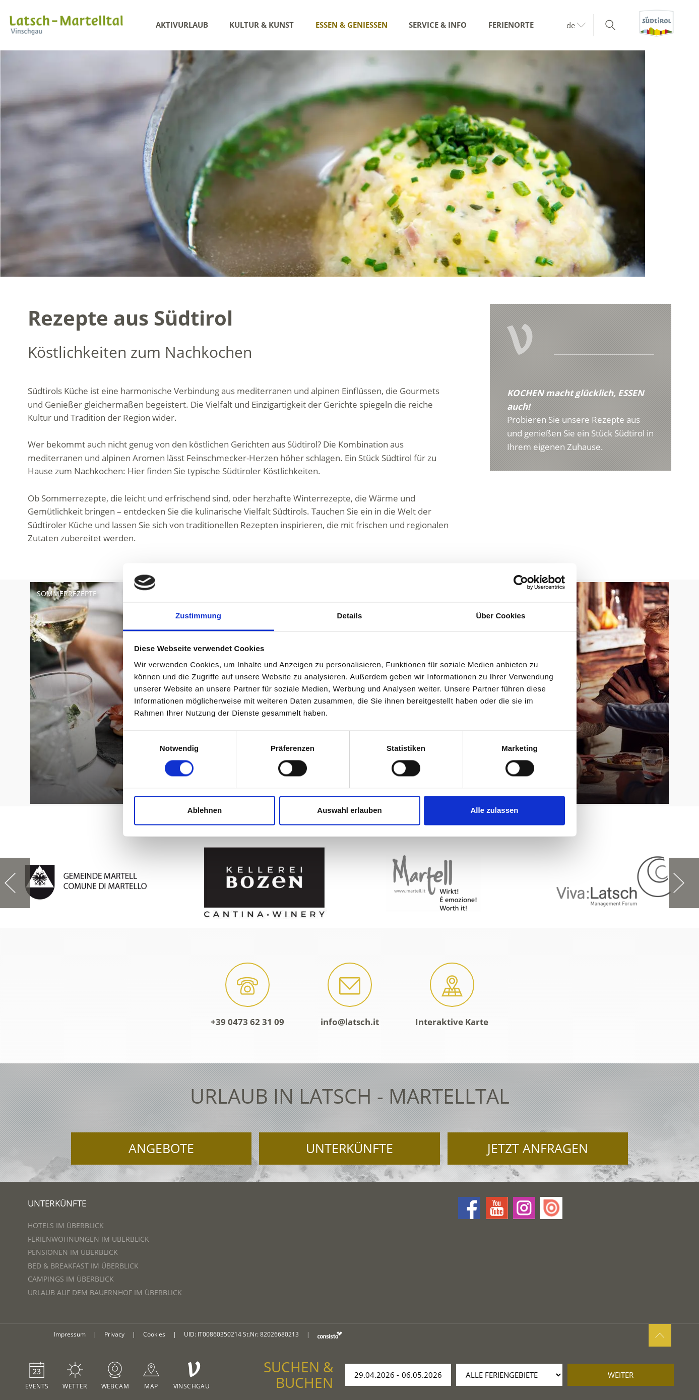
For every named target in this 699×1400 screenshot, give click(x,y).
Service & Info (438, 25)
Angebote (161, 1148)
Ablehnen (204, 810)
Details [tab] (349, 615)
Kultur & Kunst (261, 25)
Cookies (154, 1334)
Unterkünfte (349, 1148)
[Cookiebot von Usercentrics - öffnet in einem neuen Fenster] (521, 582)
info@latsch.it (350, 995)
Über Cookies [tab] (501, 615)
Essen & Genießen (351, 25)
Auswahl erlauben (349, 810)
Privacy (114, 1334)
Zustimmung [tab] (198, 615)
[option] (349, 163)
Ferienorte (511, 25)
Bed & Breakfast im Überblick (83, 1265)
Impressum (70, 1334)
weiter (620, 1375)
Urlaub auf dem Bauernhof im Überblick (105, 1292)
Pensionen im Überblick (73, 1252)
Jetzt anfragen (537, 1148)
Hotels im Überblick (66, 1225)
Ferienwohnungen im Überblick (88, 1239)
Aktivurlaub (182, 25)
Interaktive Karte (451, 995)
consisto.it (329, 1335)
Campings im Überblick (71, 1279)
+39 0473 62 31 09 (247, 995)
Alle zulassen (494, 810)
